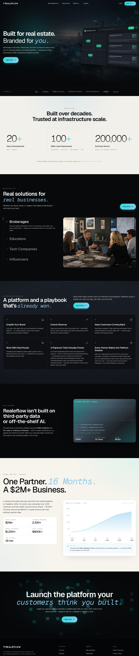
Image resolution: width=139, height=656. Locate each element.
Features (61, 653)
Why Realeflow (53, 3)
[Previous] (127, 264)
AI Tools (61, 650)
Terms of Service (118, 650)
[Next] (132, 264)
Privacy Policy (117, 653)
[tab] (31, 225)
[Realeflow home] (10, 3)
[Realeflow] (12, 647)
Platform (76, 3)
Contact (85, 3)
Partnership (66, 3)
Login (120, 3)
